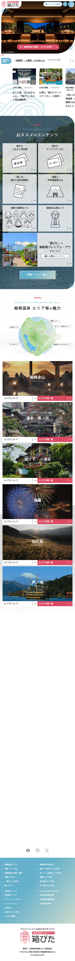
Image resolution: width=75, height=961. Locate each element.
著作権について (11, 895)
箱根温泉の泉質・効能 (13, 873)
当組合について (11, 891)
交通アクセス (10, 877)
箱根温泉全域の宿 (47, 864)
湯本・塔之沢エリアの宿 (49, 869)
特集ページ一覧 (11, 869)
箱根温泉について (12, 864)
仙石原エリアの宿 (47, 881)
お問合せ (8, 908)
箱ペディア (9, 885)
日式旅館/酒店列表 (47, 899)
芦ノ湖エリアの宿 (47, 885)
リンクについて (11, 903)
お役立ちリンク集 (12, 912)
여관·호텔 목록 (45, 903)
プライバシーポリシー (13, 899)
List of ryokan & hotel (49, 891)
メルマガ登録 (52, 4)
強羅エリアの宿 (46, 877)
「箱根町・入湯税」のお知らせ (29, 60)
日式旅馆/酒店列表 (47, 895)
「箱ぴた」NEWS (12, 881)
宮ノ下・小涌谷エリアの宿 (50, 873)
